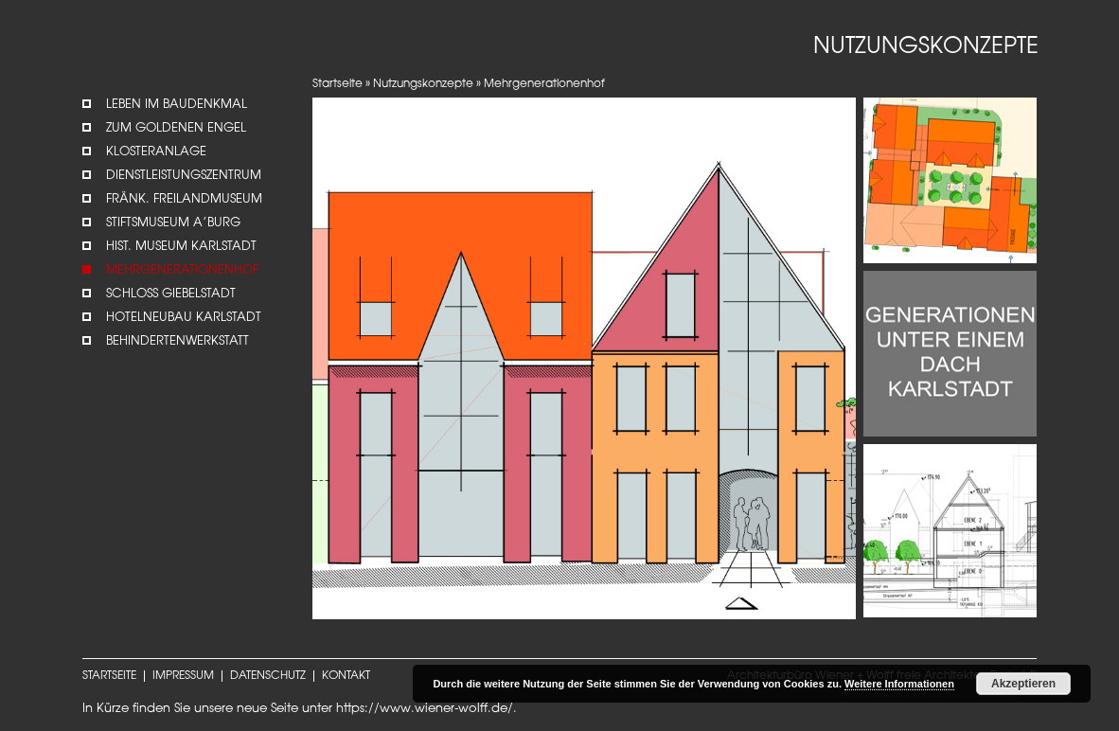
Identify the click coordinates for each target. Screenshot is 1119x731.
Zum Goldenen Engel (176, 128)
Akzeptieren (1023, 683)
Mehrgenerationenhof (182, 270)
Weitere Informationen (899, 683)
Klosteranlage (156, 152)
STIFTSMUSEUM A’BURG (173, 223)
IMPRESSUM (183, 676)
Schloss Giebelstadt (171, 294)
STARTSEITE (109, 676)
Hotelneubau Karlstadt (183, 318)
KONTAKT (346, 676)
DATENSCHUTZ (268, 676)
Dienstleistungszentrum (183, 175)
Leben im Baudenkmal (176, 104)
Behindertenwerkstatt (177, 341)
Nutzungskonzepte (423, 84)
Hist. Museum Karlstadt (181, 247)
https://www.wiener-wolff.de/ (424, 709)
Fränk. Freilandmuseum (184, 199)
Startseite (337, 84)
